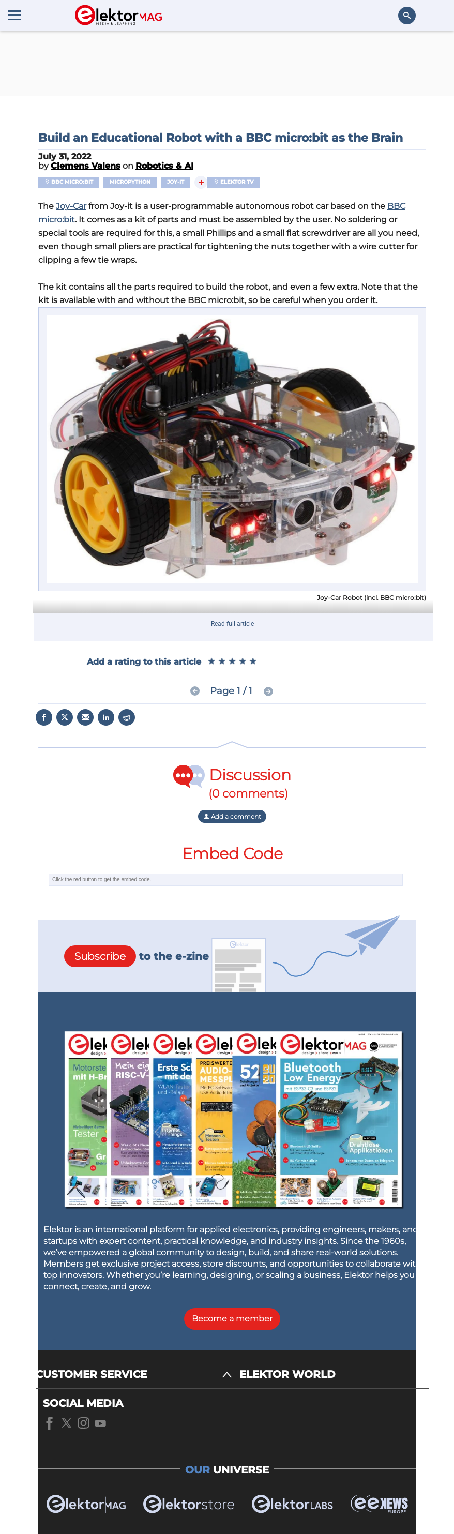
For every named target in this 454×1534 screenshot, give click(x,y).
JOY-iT (175, 181)
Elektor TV (233, 181)
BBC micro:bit (68, 181)
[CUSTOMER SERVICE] (134, 1374)
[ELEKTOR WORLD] (334, 1374)
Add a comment (232, 816)
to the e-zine (136, 956)
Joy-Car (71, 206)
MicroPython (130, 181)
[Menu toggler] (14, 15)
